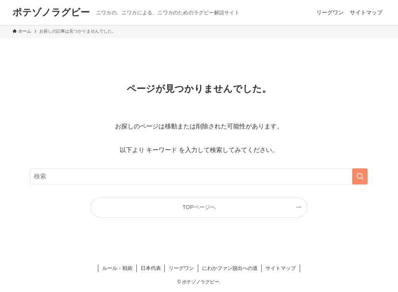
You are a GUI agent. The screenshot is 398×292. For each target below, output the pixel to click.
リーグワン (181, 268)
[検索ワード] (199, 176)
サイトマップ (280, 268)
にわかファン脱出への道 (230, 268)
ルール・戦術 (117, 268)
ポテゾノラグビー (51, 12)
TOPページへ (198, 207)
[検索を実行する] (360, 176)
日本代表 (151, 268)
